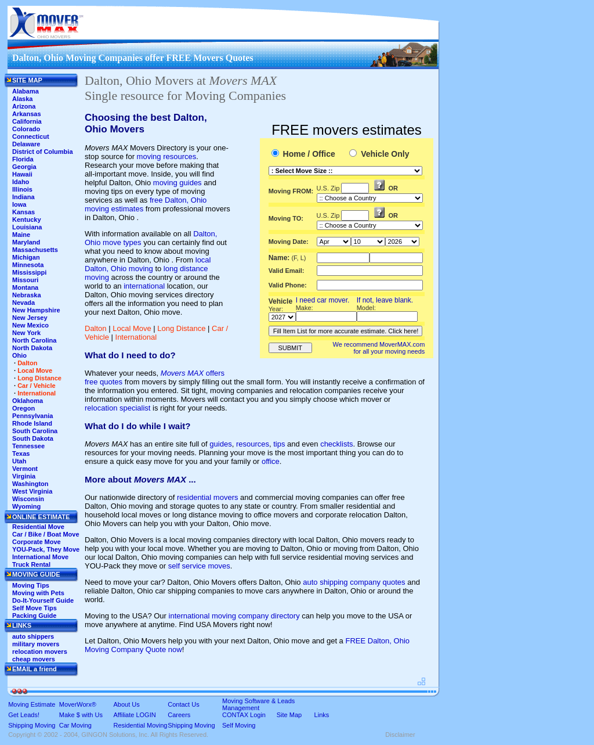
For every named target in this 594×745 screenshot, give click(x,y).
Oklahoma (27, 400)
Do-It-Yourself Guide (43, 600)
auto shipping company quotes (354, 582)
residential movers (207, 497)
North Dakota (32, 347)
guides (220, 444)
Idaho (20, 181)
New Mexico (30, 325)
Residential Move (38, 526)
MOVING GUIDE (36, 574)
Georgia (24, 166)
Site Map (289, 714)
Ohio (19, 355)
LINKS (21, 625)
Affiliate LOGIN (135, 714)
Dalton (96, 328)
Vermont (25, 468)
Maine (21, 234)
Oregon (23, 408)
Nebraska (26, 294)
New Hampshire (36, 310)
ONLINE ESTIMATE (41, 516)
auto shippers (33, 636)
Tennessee (28, 445)
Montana (25, 287)
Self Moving (238, 725)
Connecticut (30, 136)
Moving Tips (30, 585)
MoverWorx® (77, 704)
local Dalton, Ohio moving (148, 264)
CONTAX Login (244, 714)
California (27, 121)
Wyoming (26, 506)
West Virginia (32, 491)
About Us (127, 704)
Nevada (23, 302)
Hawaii (22, 174)
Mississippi (29, 272)
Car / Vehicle (36, 385)
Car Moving (75, 725)
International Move (40, 556)
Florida (23, 159)
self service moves (199, 566)
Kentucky (26, 219)
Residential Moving (141, 725)
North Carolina (34, 340)
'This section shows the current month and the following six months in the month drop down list (334, 241)
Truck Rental (31, 564)
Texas (21, 453)
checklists (336, 444)
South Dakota (32, 438)
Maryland (26, 242)
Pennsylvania (32, 415)
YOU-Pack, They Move (45, 549)
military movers (35, 643)
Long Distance (181, 328)
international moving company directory (234, 615)
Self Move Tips (34, 607)
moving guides (177, 182)
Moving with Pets (38, 592)
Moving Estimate (31, 704)
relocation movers (39, 651)
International (136, 337)
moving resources (167, 156)
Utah (19, 461)
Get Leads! (23, 714)
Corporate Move (36, 541)
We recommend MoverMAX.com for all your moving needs (379, 348)
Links (321, 714)
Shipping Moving (31, 725)
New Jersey (30, 317)
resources (252, 444)
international (144, 286)
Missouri (25, 279)
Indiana (23, 196)
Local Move (132, 328)
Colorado (26, 128)
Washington (30, 483)
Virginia (23, 476)
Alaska (22, 98)
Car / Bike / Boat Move (45, 534)
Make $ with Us (81, 714)
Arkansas (26, 113)
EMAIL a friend (34, 668)
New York (26, 332)
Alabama (25, 91)
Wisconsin (28, 498)
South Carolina (34, 430)
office (271, 461)
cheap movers (33, 659)
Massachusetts (35, 249)
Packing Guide (34, 615)
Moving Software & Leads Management (258, 704)
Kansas (23, 211)
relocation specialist (117, 408)
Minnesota (28, 264)
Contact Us (183, 704)
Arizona (23, 106)
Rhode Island (32, 423)
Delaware (26, 144)
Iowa (19, 204)
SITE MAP (27, 80)
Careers (179, 714)
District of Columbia (42, 151)
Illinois (22, 189)
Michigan (26, 257)
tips (279, 444)
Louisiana (27, 227)
